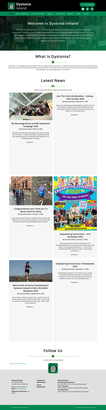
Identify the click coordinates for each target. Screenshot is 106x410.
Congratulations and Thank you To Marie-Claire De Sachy (31, 210)
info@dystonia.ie (21, 389)
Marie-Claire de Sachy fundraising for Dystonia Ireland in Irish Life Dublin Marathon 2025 (31, 288)
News (78, 14)
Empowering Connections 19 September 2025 (75, 265)
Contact (86, 14)
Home (11, 14)
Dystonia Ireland (26, 129)
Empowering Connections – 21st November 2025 (75, 235)
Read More (30, 142)
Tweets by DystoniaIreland (17, 363)
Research (70, 14)
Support (50, 14)
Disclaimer (25, 407)
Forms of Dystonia (37, 14)
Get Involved (60, 14)
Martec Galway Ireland (90, 407)
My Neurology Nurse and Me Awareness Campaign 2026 (30, 125)
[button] (87, 4)
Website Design (79, 407)
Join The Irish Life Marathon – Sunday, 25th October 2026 (75, 97)
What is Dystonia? (22, 14)
